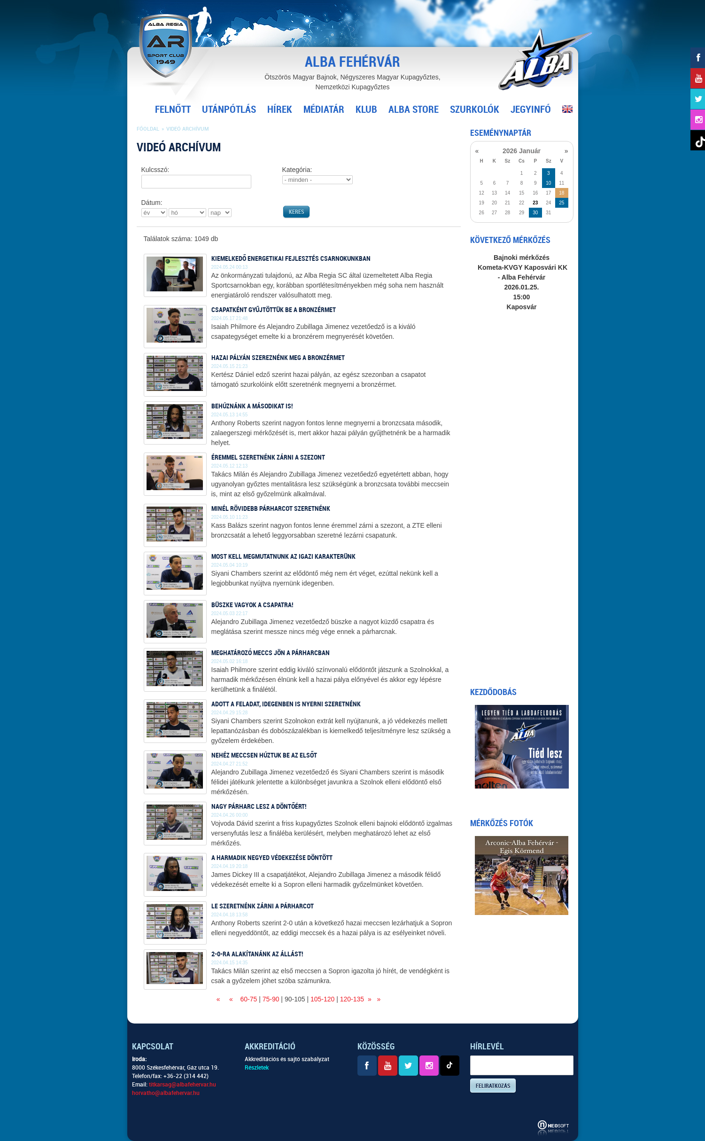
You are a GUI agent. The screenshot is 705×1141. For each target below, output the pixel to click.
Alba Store (413, 109)
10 (548, 183)
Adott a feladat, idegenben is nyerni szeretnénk (286, 704)
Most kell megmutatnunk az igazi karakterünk (283, 556)
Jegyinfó (531, 109)
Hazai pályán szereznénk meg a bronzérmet (278, 357)
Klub (366, 109)
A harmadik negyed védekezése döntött (272, 857)
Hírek (279, 109)
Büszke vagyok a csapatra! (252, 605)
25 (561, 202)
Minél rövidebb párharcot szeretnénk (270, 508)
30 (535, 212)
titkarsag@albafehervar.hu (182, 1084)
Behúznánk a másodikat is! (252, 406)
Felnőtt (173, 109)
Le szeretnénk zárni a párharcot (262, 906)
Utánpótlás (229, 109)
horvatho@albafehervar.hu (166, 1093)
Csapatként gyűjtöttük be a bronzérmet (273, 309)
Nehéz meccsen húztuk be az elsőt (264, 755)
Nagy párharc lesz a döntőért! (258, 806)
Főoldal (148, 129)
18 (561, 192)
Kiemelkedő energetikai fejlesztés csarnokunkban (291, 258)
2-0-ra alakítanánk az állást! (257, 954)
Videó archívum (187, 129)
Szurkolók (474, 109)
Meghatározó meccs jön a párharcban (270, 652)
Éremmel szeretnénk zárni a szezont (268, 457)
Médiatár (323, 109)
